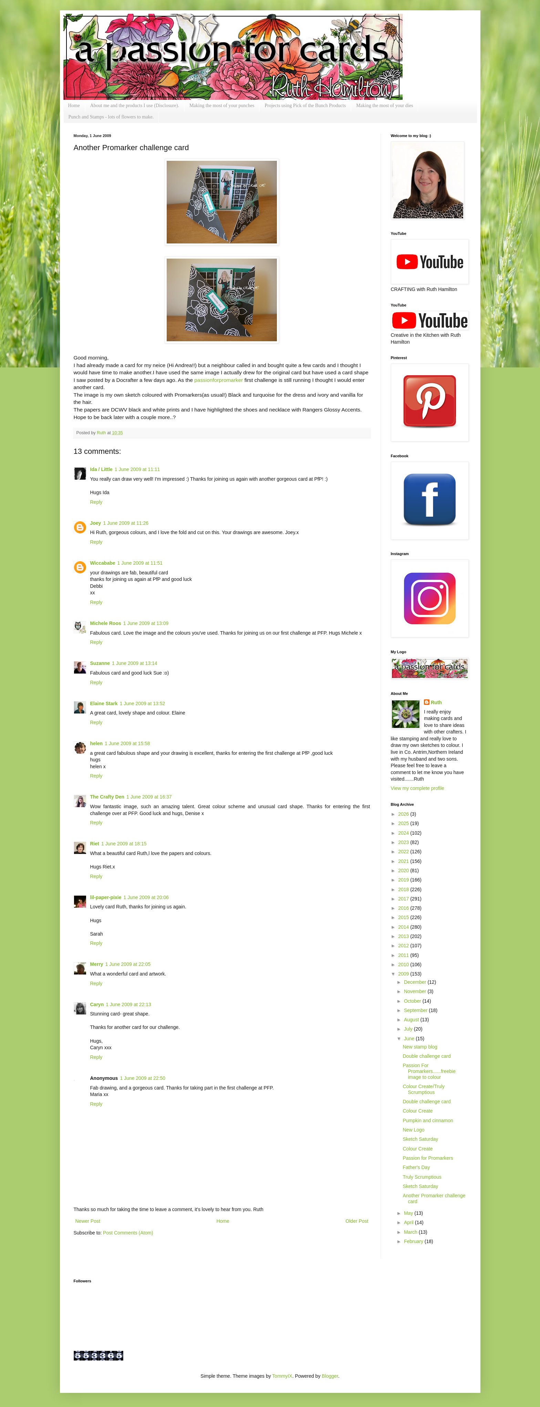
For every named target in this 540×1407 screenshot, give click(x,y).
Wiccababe (102, 563)
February (414, 1241)
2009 (404, 974)
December (415, 982)
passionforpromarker (218, 380)
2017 (404, 898)
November (415, 991)
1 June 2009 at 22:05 (128, 964)
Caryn (97, 1004)
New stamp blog (420, 1047)
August (412, 1019)
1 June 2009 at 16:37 (149, 797)
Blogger (330, 1376)
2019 (404, 880)
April (409, 1222)
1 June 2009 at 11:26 (125, 523)
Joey (95, 523)
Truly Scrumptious (422, 1177)
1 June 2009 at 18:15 (124, 843)
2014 (404, 927)
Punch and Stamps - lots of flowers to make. (111, 116)
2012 (404, 945)
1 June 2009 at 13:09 (146, 623)
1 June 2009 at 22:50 (142, 1078)
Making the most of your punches (222, 105)
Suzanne (100, 663)
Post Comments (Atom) (128, 1233)
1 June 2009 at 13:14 (134, 663)
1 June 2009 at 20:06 (146, 897)
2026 (404, 814)
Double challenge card (426, 1056)
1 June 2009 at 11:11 (137, 469)
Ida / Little (101, 469)
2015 (404, 917)
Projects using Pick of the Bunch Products (305, 105)
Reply (96, 502)
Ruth (102, 432)
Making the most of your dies (384, 105)
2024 (404, 833)
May (409, 1213)
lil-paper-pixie (106, 897)
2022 (404, 851)
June (410, 1038)
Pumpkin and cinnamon (428, 1120)
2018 (404, 889)
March (411, 1232)
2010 (404, 964)
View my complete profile (417, 788)
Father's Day (416, 1167)
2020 (404, 870)
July (409, 1029)
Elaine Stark (104, 703)
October (413, 1001)
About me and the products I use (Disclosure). (134, 105)
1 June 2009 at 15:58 (127, 743)
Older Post (356, 1221)
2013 (404, 936)
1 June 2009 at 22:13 (128, 1004)
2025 (404, 823)
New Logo (413, 1130)
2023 (404, 842)
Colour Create (418, 1111)
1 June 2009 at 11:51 (140, 563)
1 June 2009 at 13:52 (142, 703)
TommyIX (282, 1376)
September (416, 1010)
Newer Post (87, 1221)
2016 (404, 908)
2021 (404, 861)
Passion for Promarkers (428, 1158)
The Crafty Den (107, 797)
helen (96, 743)
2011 (404, 955)
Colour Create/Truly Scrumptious (424, 1089)
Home (74, 105)
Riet (94, 843)
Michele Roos (105, 623)
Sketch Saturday (420, 1139)
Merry (96, 964)
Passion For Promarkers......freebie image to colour (429, 1071)
